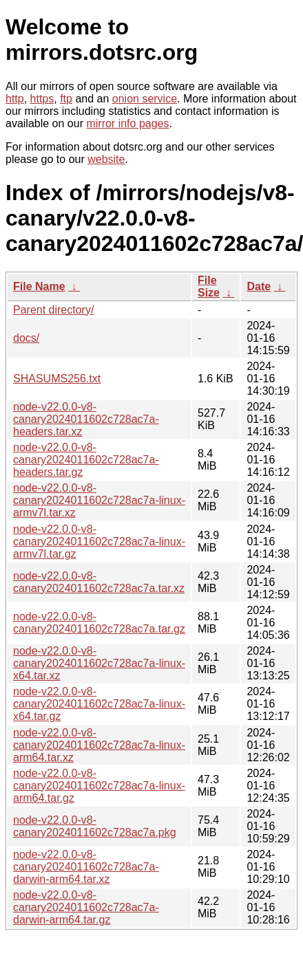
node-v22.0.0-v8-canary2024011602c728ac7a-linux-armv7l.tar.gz (99, 541)
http (15, 99)
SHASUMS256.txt (57, 378)
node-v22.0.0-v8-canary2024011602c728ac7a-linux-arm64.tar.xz (99, 745)
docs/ (26, 338)
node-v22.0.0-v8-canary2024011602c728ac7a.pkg (94, 826)
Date (259, 286)
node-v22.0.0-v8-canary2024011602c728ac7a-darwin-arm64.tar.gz (86, 907)
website (106, 159)
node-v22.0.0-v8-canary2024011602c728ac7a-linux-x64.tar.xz (99, 663)
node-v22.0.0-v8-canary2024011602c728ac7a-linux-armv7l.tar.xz (99, 500)
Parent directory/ (53, 310)
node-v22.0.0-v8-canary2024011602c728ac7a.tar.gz (99, 623)
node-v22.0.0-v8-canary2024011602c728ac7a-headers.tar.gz (86, 459)
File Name (39, 286)
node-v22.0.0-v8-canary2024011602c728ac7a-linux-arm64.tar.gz (99, 785)
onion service (144, 99)
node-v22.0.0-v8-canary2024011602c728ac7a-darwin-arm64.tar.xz (86, 867)
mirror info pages (127, 123)
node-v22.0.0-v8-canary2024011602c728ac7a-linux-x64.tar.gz (99, 704)
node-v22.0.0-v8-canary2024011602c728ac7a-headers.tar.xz (86, 419)
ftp (66, 99)
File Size (209, 286)
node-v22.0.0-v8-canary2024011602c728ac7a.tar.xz (99, 582)
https (42, 99)
